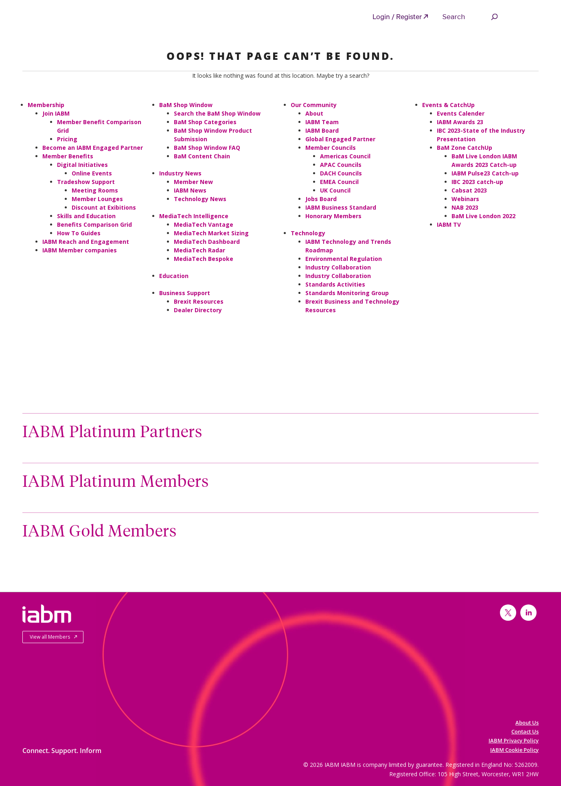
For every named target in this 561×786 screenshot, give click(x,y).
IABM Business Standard (340, 207)
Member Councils (330, 147)
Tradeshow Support (86, 182)
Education (173, 276)
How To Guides (79, 233)
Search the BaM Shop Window (217, 113)
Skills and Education (86, 216)
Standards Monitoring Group (347, 293)
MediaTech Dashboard (207, 241)
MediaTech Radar (199, 250)
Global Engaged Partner (340, 139)
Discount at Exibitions (104, 207)
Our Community (314, 105)
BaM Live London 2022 (483, 216)
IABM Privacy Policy (514, 740)
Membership (46, 105)
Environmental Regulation (343, 259)
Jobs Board (321, 199)
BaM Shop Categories (205, 122)
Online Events (92, 173)
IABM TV (449, 224)
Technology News (200, 199)
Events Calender (460, 113)
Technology (308, 233)
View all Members (50, 636)
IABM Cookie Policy (514, 749)
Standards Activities (335, 284)
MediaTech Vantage (203, 224)
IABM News (190, 190)
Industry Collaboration (338, 267)
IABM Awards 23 (460, 122)
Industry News (180, 173)
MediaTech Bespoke (203, 259)
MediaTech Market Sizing (211, 233)
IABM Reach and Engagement (85, 241)
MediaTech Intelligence (193, 216)
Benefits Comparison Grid (94, 224)
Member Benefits (67, 156)
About (314, 113)
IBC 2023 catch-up (477, 182)
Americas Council (345, 156)
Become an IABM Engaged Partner (92, 147)
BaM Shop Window (186, 105)
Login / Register (397, 16)
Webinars (465, 199)
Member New (193, 182)
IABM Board (322, 130)
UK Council (335, 190)
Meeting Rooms (95, 190)
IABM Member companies (79, 250)
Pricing (67, 139)
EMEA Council (339, 182)
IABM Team (322, 122)
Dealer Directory (198, 310)
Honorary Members (333, 216)
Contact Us (525, 731)
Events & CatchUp (448, 105)
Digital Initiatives (82, 165)
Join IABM (56, 113)
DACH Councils (341, 173)
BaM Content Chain (202, 156)
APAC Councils (341, 165)
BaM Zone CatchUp (464, 147)
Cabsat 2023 (469, 190)
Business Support (184, 293)
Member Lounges (97, 199)
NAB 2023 (464, 207)
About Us (527, 722)
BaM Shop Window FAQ (207, 147)
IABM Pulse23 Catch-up (485, 173)
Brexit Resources (199, 301)
